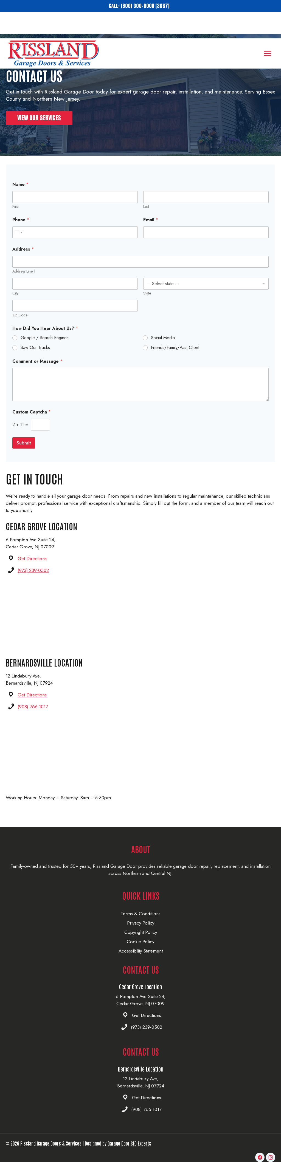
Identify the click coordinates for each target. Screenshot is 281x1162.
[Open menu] (267, 27)
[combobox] (18, 240)
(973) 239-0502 (33, 578)
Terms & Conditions (141, 913)
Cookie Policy (140, 941)
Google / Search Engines (45, 346)
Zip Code (19, 323)
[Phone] (75, 240)
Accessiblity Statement (141, 951)
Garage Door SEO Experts (129, 1143)
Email (150, 228)
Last (146, 214)
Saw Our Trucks (35, 356)
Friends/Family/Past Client (175, 356)
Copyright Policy (140, 932)
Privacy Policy (140, 923)
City (15, 301)
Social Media (163, 346)
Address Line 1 (23, 279)
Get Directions (32, 566)
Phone (20, 228)
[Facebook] (260, 1157)
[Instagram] (270, 1157)
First (15, 214)
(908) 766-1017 (33, 715)
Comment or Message (37, 369)
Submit (23, 451)
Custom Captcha (31, 420)
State (147, 301)
